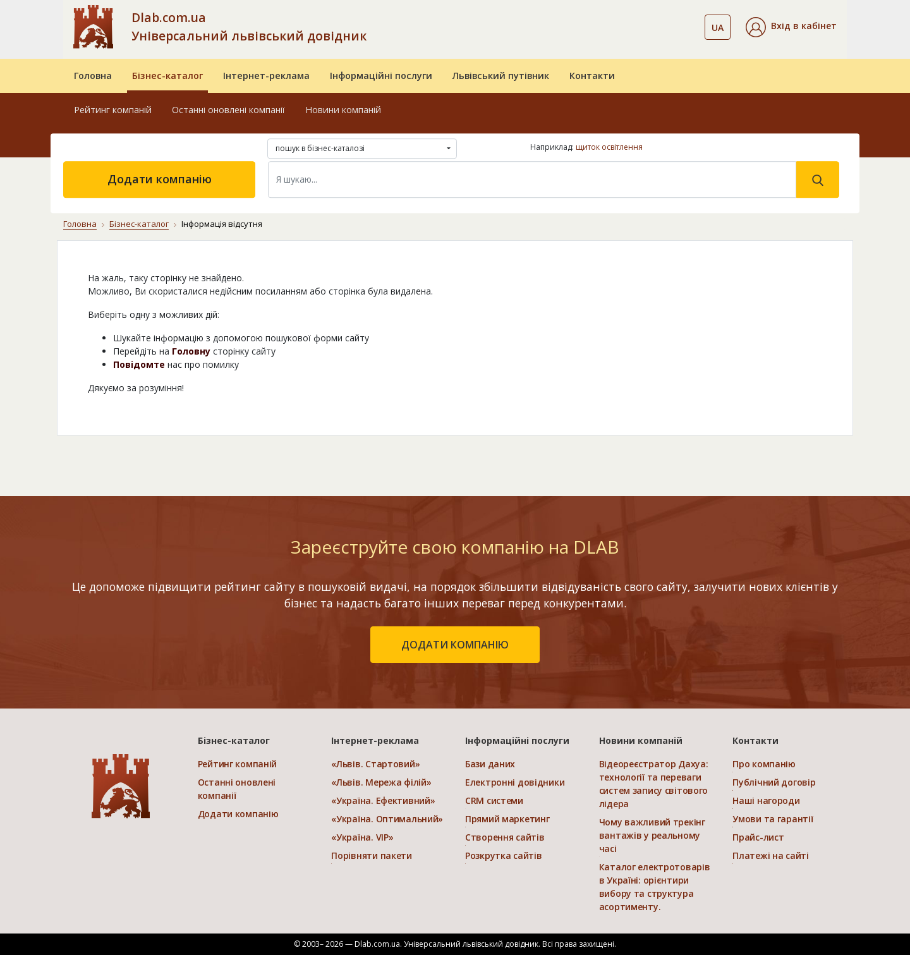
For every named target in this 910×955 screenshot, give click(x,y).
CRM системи (494, 800)
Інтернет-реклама (266, 76)
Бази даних (490, 764)
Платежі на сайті (770, 855)
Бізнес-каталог (167, 76)
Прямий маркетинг (507, 819)
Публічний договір (773, 782)
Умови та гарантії (772, 819)
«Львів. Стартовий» (375, 764)
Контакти (592, 76)
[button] (791, 27)
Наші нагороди (765, 800)
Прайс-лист (758, 837)
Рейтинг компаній (113, 110)
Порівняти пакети (371, 855)
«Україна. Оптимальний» (387, 819)
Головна (93, 76)
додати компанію (455, 645)
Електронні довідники (514, 782)
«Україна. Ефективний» (383, 800)
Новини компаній (343, 110)
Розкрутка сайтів (503, 855)
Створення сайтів (505, 837)
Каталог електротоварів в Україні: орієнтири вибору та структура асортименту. (654, 887)
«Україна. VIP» (362, 837)
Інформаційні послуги (381, 76)
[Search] (532, 179)
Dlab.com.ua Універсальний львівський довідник (249, 26)
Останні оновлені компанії (228, 110)
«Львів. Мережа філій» (381, 782)
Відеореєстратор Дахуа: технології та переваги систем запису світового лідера (653, 784)
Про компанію (764, 764)
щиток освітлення (609, 147)
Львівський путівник (500, 76)
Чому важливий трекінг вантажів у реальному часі (652, 835)
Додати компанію (159, 178)
